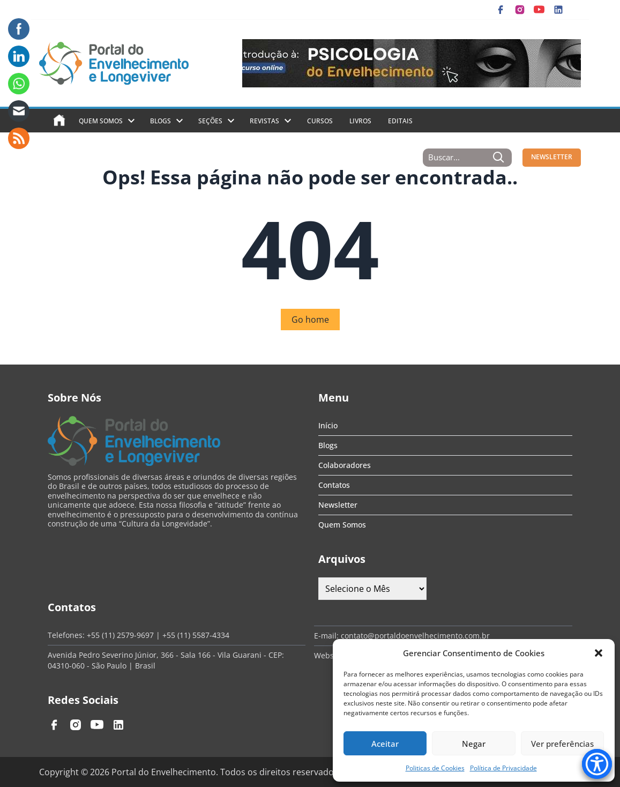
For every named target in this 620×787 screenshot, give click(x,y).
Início (328, 425)
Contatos (334, 485)
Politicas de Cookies (435, 768)
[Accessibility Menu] (597, 764)
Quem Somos (101, 120)
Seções (210, 120)
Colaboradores (344, 465)
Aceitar (385, 743)
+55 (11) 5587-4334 (195, 635)
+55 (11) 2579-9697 (120, 635)
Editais (400, 120)
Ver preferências (562, 743)
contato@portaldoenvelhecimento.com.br (415, 635)
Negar (473, 743)
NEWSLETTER (551, 156)
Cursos (320, 120)
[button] (598, 653)
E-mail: (327, 635)
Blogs (160, 120)
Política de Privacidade (503, 768)
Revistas (264, 120)
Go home (310, 319)
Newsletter (337, 505)
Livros (360, 120)
